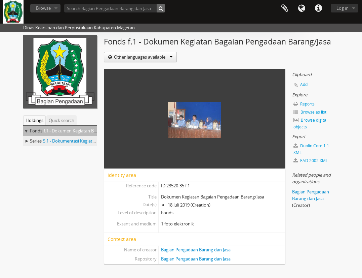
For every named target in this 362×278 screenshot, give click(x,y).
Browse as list (309, 112)
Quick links (318, 8)
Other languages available (142, 57)
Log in (342, 8)
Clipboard (284, 8)
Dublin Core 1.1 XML (311, 149)
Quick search (61, 120)
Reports (304, 104)
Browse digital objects (310, 123)
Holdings (34, 120)
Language (301, 8)
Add (304, 84)
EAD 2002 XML (310, 160)
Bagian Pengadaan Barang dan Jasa (196, 250)
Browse (43, 8)
